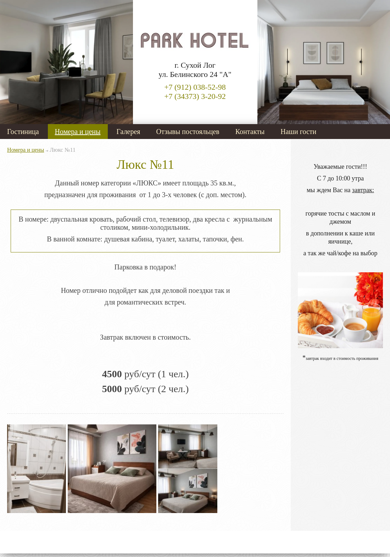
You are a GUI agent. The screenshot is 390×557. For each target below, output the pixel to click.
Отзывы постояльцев (187, 131)
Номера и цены (78, 131)
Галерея (128, 131)
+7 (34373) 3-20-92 (195, 96)
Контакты (250, 131)
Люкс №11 (63, 150)
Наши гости (298, 131)
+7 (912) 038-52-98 (195, 87)
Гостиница (23, 131)
